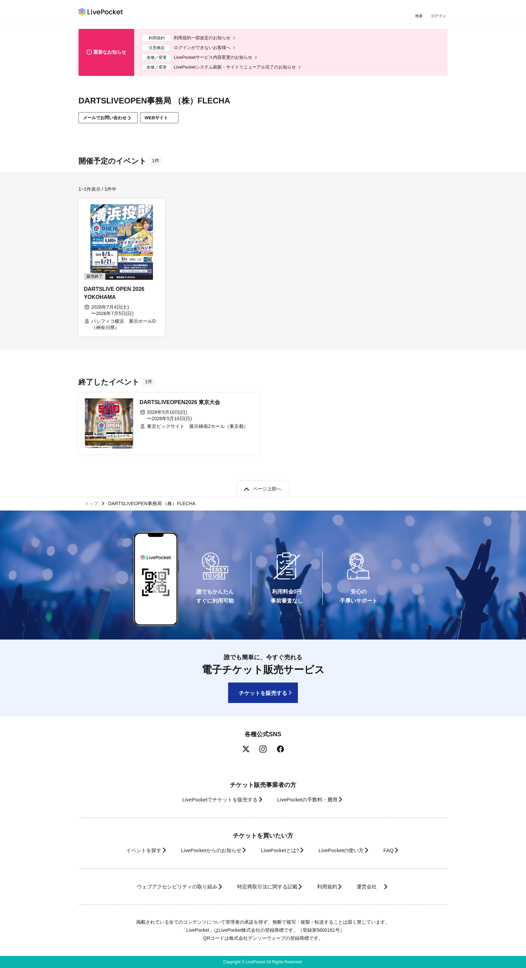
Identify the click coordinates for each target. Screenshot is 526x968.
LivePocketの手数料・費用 (309, 799)
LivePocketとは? (280, 850)
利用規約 (330, 886)
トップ (92, 502)
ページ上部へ (267, 487)
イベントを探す (131, 850)
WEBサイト (167, 122)
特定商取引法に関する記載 (265, 886)
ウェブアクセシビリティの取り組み (167, 886)
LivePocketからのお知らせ (205, 850)
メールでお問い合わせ (107, 121)
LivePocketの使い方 (346, 850)
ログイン (439, 16)
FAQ (398, 850)
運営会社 (378, 886)
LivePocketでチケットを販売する (215, 799)
